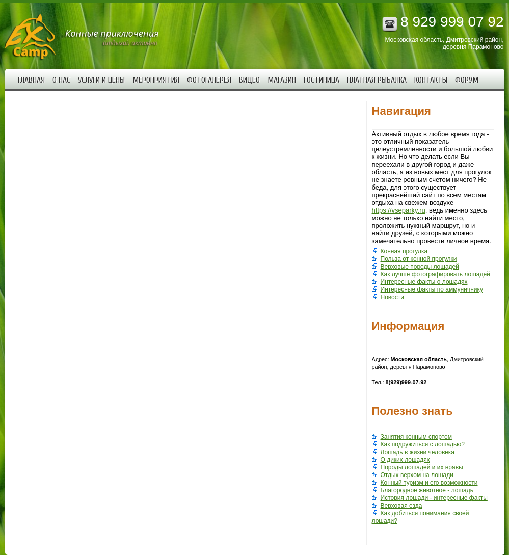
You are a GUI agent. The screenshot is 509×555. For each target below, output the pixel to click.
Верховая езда (401, 505)
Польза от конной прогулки (419, 258)
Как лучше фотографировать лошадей (435, 274)
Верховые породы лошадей (420, 266)
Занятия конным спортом (416, 436)
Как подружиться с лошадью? (423, 444)
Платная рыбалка (377, 80)
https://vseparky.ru (398, 210)
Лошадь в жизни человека (417, 452)
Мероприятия (155, 80)
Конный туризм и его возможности (429, 482)
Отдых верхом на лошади (417, 475)
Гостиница (321, 80)
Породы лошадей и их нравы (422, 467)
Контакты (430, 80)
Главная (31, 80)
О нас (61, 80)
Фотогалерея (209, 80)
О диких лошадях (405, 459)
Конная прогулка (404, 251)
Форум (466, 80)
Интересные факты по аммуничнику (432, 289)
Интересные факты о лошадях (424, 281)
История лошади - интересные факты (434, 497)
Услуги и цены (101, 80)
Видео (249, 80)
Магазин (281, 80)
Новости (392, 297)
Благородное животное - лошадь (427, 490)
